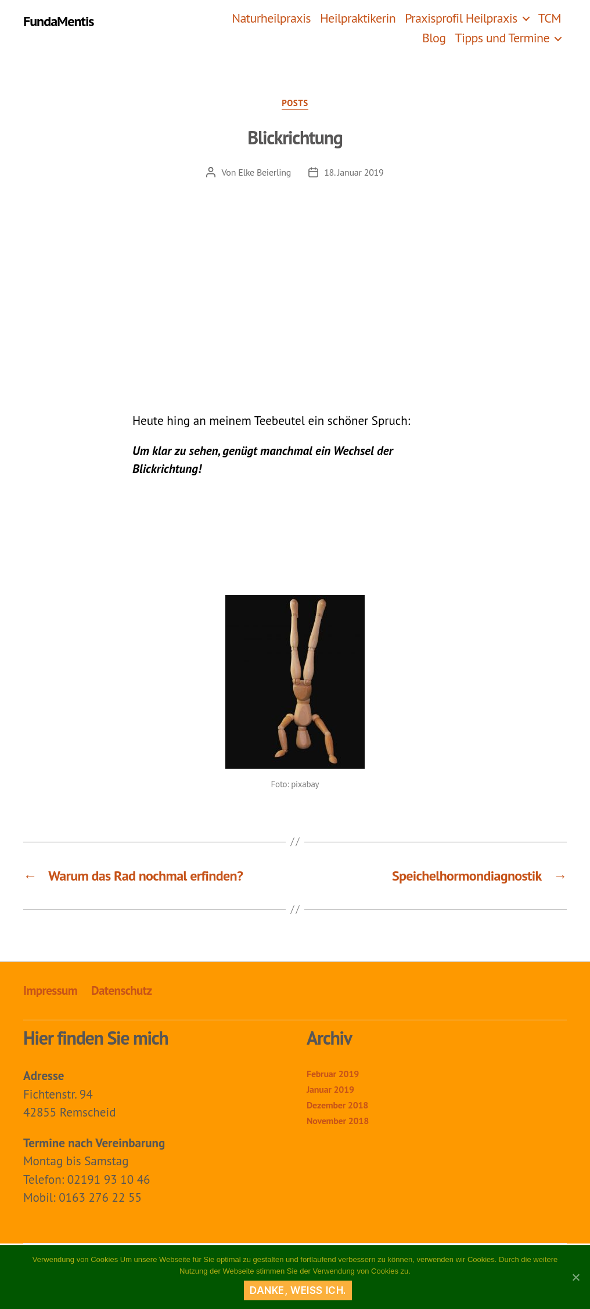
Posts (295, 103)
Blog (433, 37)
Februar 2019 (333, 1073)
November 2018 (338, 1120)
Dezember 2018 (337, 1105)
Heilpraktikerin (357, 18)
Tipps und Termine (502, 37)
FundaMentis (58, 21)
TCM (549, 18)
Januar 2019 (330, 1089)
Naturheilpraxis (271, 18)
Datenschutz (121, 990)
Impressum (50, 990)
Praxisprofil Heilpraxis (461, 18)
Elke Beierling (264, 172)
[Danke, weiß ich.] (575, 1277)
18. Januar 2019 (353, 172)
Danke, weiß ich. (298, 1290)
